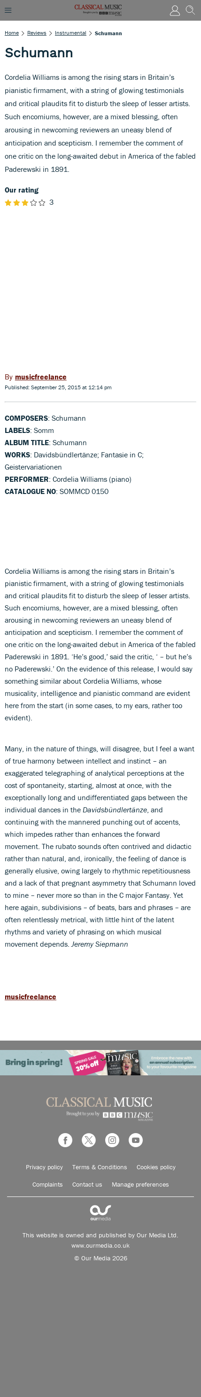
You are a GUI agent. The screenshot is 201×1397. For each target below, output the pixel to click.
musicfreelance (30, 996)
